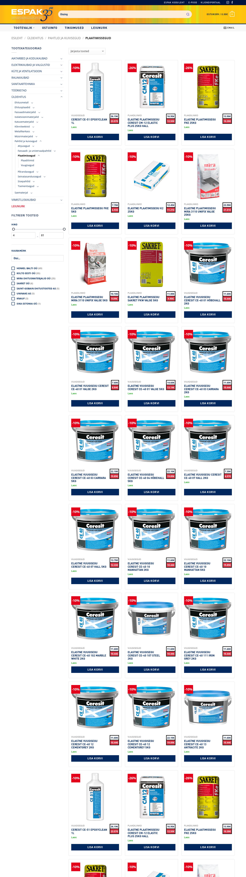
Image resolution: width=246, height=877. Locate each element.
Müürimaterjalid (24, 136)
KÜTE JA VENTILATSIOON (26, 71)
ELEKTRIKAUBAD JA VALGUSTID (30, 65)
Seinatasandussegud (29, 176)
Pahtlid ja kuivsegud (64, 38)
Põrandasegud (26, 171)
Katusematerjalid (24, 121)
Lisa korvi (95, 137)
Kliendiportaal (211, 2)
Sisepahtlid (24, 181)
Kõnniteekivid (22, 126)
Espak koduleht (174, 2)
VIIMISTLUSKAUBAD (23, 200)
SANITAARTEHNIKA (23, 84)
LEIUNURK (99, 28)
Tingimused (74, 28)
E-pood (192, 2)
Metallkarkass (22, 131)
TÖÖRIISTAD (19, 90)
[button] (221, 14)
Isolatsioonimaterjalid (27, 116)
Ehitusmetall (22, 102)
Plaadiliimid (27, 160)
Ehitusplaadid (22, 107)
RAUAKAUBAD (20, 77)
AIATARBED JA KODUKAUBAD (29, 58)
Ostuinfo (49, 28)
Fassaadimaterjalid (25, 112)
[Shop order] (87, 51)
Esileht (17, 38)
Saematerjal (21, 192)
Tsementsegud (26, 186)
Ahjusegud (24, 146)
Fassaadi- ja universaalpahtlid (34, 150)
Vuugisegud (27, 165)
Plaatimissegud (26, 155)
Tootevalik (24, 28)
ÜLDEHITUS (35, 38)
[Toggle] (62, 59)
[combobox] (125, 14)
